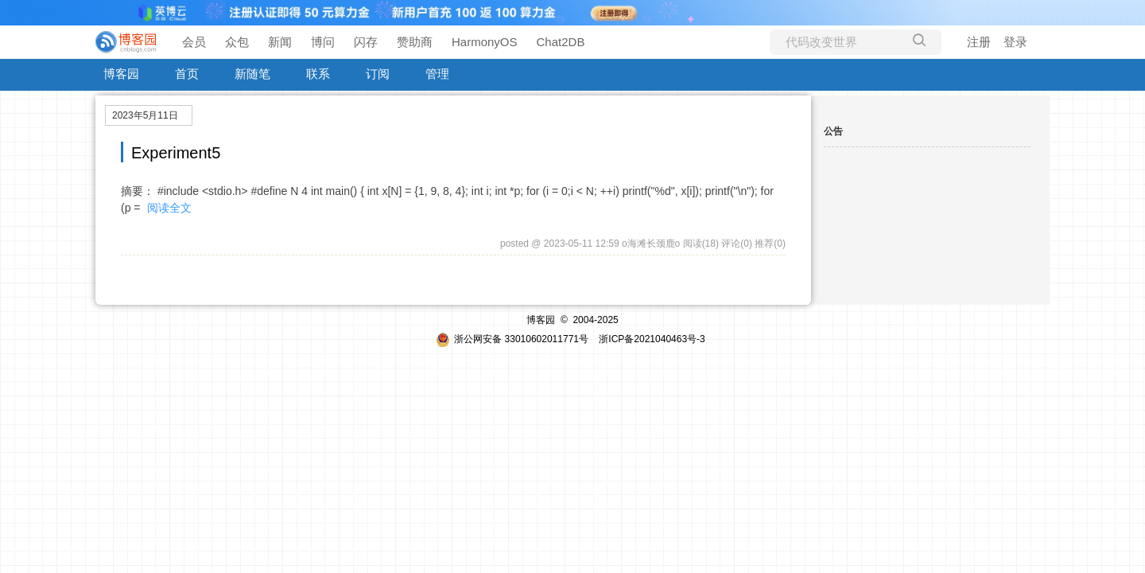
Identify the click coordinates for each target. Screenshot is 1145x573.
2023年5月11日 (145, 115)
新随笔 (252, 73)
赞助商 (415, 42)
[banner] (127, 42)
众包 (237, 42)
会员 (194, 42)
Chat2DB (561, 42)
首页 (187, 73)
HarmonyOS (485, 42)
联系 (318, 73)
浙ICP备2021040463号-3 (651, 339)
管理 (437, 73)
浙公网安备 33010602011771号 (512, 339)
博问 (323, 42)
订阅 (378, 73)
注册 (979, 42)
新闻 (280, 42)
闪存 (366, 42)
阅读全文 (169, 207)
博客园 (121, 73)
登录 (1015, 42)
